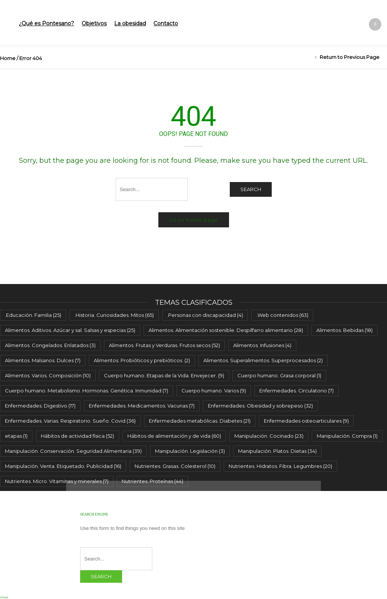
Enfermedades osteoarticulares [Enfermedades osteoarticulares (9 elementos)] (306, 421)
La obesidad (130, 23)
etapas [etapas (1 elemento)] (16, 436)
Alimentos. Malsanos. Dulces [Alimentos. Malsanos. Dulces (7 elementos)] (42, 360)
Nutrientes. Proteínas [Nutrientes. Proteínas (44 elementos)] (152, 481)
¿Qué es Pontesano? (46, 23)
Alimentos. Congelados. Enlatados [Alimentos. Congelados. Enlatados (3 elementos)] (50, 345)
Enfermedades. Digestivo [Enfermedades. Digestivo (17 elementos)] (40, 406)
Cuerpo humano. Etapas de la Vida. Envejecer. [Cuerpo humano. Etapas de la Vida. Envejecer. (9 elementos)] (164, 375)
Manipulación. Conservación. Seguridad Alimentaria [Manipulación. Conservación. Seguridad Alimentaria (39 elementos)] (73, 451)
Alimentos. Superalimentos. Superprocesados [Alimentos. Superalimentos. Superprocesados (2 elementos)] (263, 360)
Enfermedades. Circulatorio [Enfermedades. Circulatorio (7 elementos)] (296, 390)
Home (7, 58)
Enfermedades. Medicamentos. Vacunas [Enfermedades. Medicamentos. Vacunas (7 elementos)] (142, 406)
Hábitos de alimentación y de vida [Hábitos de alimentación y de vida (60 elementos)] (174, 436)
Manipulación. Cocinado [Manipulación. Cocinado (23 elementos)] (268, 436)
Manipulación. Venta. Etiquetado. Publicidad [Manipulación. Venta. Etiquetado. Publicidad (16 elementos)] (63, 466)
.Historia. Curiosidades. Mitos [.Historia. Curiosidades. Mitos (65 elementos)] (114, 315)
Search (250, 189)
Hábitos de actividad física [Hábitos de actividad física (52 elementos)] (77, 436)
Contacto (165, 23)
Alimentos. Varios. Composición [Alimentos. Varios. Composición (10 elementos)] (48, 375)
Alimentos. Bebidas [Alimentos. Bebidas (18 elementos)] (344, 330)
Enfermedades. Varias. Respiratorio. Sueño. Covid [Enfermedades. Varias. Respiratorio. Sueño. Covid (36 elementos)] (70, 421)
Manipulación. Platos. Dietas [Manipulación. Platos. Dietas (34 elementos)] (277, 451)
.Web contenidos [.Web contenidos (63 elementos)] (282, 315)
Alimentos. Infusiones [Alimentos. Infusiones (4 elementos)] (262, 345)
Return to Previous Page (349, 57)
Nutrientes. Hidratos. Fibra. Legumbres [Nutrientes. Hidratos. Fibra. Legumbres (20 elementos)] (280, 466)
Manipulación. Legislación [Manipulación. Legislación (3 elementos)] (190, 451)
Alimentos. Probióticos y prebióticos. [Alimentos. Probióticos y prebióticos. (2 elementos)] (142, 360)
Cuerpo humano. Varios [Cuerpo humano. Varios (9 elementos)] (213, 390)
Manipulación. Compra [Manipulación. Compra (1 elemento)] (347, 436)
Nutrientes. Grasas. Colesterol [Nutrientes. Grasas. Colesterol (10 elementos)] (175, 466)
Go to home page (193, 220)
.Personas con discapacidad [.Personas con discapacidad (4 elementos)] (205, 315)
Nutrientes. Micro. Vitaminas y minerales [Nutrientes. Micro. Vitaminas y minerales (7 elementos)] (56, 481)
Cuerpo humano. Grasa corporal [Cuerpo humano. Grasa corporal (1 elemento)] (279, 375)
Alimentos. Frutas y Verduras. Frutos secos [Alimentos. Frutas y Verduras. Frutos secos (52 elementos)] (164, 345)
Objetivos (94, 23)
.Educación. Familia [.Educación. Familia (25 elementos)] (33, 315)
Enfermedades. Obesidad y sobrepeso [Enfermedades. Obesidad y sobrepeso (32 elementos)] (260, 406)
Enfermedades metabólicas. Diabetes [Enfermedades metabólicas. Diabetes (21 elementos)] (200, 421)
